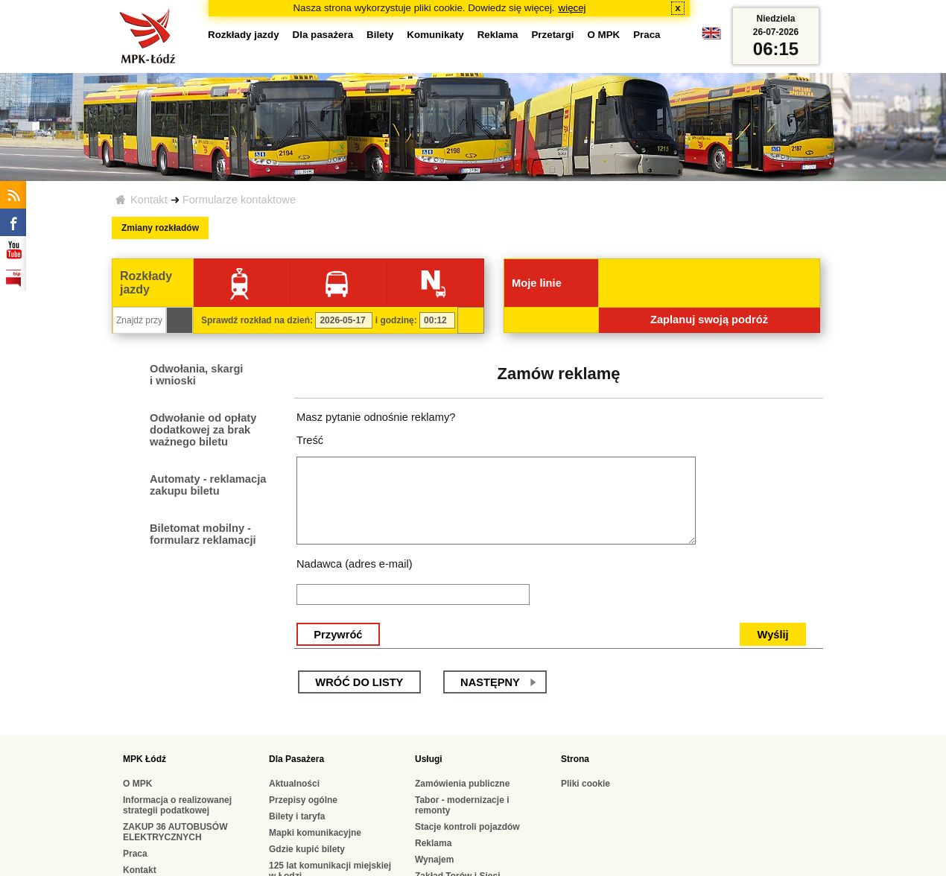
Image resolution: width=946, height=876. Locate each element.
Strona (575, 759)
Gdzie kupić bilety (307, 849)
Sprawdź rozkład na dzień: (257, 320)
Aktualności (294, 783)
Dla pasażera (323, 34)
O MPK (604, 34)
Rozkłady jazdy (243, 34)
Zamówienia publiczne (462, 783)
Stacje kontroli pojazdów (467, 827)
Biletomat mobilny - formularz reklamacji (203, 534)
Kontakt (149, 200)
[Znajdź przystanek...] (139, 320)
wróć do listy (359, 682)
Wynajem (434, 859)
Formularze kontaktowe (239, 200)
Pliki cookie (585, 783)
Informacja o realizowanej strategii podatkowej (177, 805)
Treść (309, 440)
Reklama (497, 34)
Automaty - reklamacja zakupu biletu (208, 485)
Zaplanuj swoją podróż (709, 320)
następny (490, 682)
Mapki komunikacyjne (315, 833)
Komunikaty (435, 34)
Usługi (428, 759)
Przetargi (552, 34)
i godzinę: (396, 320)
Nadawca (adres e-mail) (354, 564)
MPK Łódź (144, 759)
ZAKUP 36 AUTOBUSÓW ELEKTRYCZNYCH (175, 832)
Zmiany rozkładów (160, 228)
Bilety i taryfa (297, 816)
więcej (572, 7)
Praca (646, 34)
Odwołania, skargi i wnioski (196, 375)
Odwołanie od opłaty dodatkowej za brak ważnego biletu (203, 430)
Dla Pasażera (296, 759)
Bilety (379, 34)
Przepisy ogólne (303, 800)
